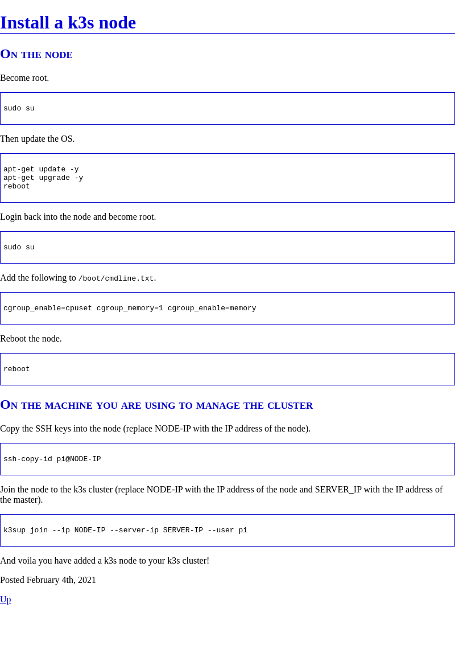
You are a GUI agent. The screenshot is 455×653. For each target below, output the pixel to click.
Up (5, 638)
